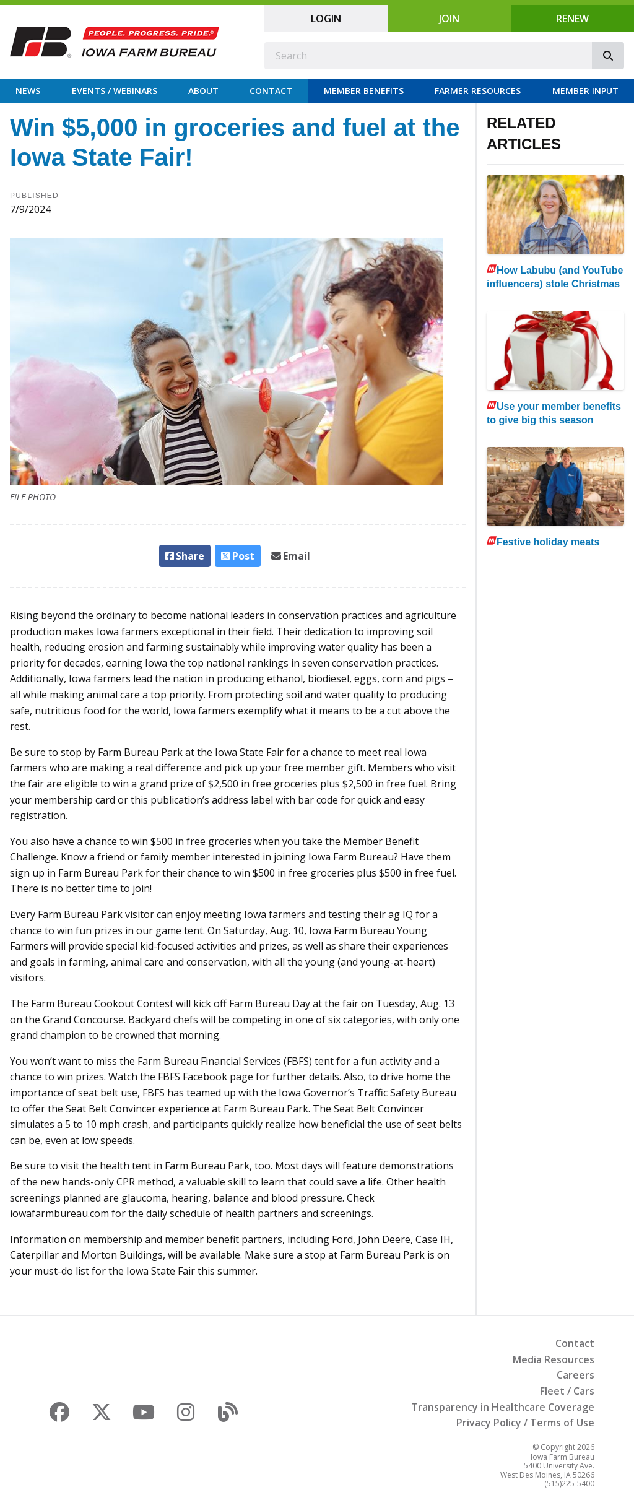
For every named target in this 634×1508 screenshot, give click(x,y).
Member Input (585, 91)
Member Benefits (364, 91)
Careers (575, 1375)
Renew (572, 18)
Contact (271, 91)
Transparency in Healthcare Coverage (502, 1407)
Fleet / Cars (567, 1391)
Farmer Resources (478, 91)
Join (449, 18)
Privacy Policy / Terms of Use (525, 1422)
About (203, 91)
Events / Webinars (114, 91)
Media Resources (553, 1359)
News (27, 91)
